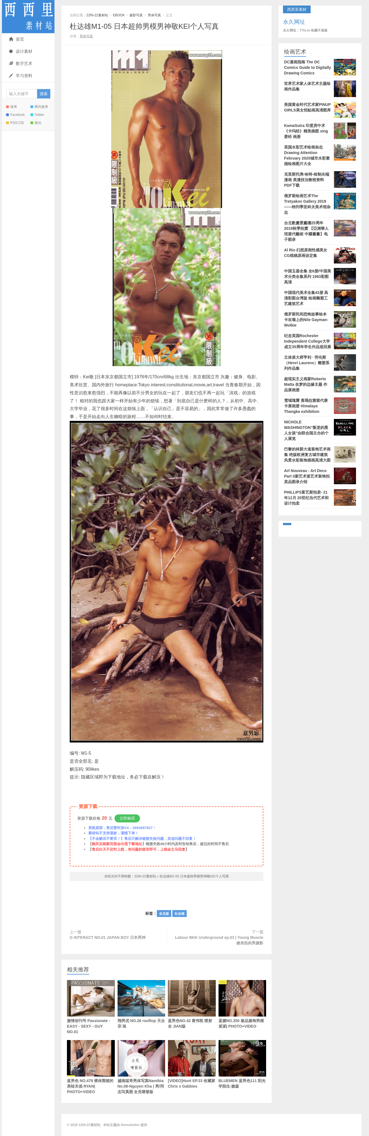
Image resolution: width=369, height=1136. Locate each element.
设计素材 (20, 51)
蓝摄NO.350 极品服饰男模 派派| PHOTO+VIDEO (242, 1004)
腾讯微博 (39, 107)
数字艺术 (20, 63)
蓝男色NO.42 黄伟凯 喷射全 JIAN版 (192, 1004)
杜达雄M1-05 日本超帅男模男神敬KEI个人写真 (144, 26)
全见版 (164, 914)
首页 (16, 39)
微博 (11, 107)
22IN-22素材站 (28, 16)
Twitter (37, 115)
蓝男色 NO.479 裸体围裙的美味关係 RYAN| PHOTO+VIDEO (91, 1067)
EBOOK (119, 15)
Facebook (15, 115)
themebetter (130, 1125)
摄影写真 (136, 15)
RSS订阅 (15, 123)
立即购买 (127, 818)
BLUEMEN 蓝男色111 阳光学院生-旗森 (242, 1064)
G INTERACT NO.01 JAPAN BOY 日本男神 (107, 937)
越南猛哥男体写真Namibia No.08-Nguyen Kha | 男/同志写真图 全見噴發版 (141, 1067)
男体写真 (154, 15)
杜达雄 (179, 914)
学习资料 (20, 75)
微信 (35, 123)
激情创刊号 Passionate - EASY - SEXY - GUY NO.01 (91, 1007)
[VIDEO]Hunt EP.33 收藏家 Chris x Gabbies (192, 1064)
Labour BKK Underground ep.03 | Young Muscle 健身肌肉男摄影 (219, 940)
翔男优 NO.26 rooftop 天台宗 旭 (141, 1004)
